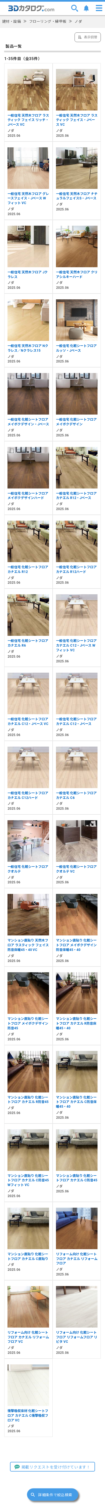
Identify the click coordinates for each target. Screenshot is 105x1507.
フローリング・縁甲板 (47, 21)
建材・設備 (11, 21)
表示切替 (90, 37)
